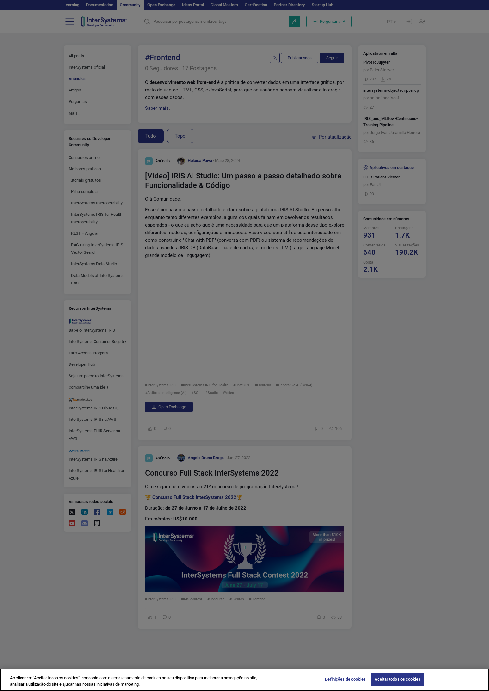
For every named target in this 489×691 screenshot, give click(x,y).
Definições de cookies (345, 679)
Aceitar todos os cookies (397, 679)
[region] (244, 680)
